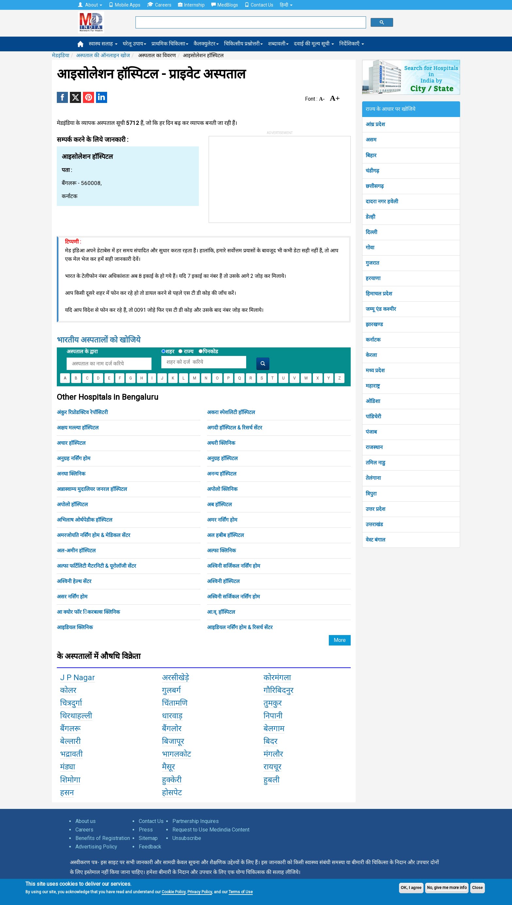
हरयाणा (373, 278)
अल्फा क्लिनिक (221, 550)
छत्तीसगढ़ (375, 186)
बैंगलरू (70, 728)
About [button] (90, 5)
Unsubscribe (186, 838)
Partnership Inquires (195, 821)
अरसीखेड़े (175, 677)
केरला (371, 355)
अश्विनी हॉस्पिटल (223, 581)
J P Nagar (77, 677)
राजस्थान (374, 447)
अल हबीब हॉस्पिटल (225, 535)
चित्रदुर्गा (71, 703)
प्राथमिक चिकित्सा (170, 44)
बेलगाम (274, 728)
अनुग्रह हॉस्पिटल (222, 458)
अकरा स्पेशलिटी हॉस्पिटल (231, 412)
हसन (67, 792)
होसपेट (172, 792)
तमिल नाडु (375, 463)
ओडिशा (373, 401)
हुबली (272, 779)
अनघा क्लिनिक (71, 474)
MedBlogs (224, 5)
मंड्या (67, 766)
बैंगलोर (172, 728)
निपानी (273, 715)
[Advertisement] (258, 177)
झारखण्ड (374, 324)
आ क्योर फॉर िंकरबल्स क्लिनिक (88, 612)
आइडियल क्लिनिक (75, 627)
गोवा (370, 247)
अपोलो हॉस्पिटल (72, 504)
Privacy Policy (199, 892)
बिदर (271, 741)
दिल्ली (371, 232)
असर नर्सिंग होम (72, 597)
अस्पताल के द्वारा (82, 351)
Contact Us (259, 5)
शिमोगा (70, 779)
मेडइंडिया (60, 55)
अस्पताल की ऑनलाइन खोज (103, 55)
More (340, 640)
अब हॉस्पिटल (219, 504)
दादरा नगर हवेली (382, 201)
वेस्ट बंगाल (375, 540)
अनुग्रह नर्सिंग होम (73, 458)
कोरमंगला (277, 677)
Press (146, 830)
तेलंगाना (373, 478)
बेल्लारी (70, 741)
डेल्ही (370, 217)
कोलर (68, 690)
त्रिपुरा (371, 494)
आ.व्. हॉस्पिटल (221, 612)
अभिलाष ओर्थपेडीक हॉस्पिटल (84, 520)
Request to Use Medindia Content (210, 830)
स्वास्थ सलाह (103, 44)
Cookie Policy (173, 892)
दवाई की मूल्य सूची (314, 44)
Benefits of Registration (102, 838)
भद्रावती (71, 754)
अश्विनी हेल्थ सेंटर (74, 581)
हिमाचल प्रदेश (379, 294)
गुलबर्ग (171, 690)
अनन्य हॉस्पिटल (221, 474)
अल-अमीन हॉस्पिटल (76, 550)
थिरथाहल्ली (76, 715)
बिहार (371, 155)
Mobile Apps (124, 5)
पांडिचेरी (373, 416)
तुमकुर (273, 703)
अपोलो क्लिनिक (222, 489)
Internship (191, 5)
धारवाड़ (172, 715)
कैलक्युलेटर (206, 44)
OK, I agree (411, 887)
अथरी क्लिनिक (221, 443)
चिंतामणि (174, 703)
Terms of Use (241, 892)
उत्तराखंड (374, 524)
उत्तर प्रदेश (375, 509)
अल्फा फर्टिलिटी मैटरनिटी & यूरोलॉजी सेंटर (96, 566)
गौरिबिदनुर (279, 690)
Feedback (150, 847)
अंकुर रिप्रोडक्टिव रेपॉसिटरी (82, 412)
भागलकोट (176, 754)
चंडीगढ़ (372, 171)
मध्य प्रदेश (375, 370)
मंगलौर (273, 754)
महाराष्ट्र (373, 386)
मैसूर (168, 766)
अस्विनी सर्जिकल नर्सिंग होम (233, 597)
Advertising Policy (96, 847)
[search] (250, 22)
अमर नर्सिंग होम (222, 520)
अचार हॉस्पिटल (71, 443)
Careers (159, 5)
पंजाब (371, 432)
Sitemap (148, 838)
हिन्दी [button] (286, 5)
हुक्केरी (172, 779)
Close (477, 887)
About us (85, 821)
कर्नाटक (373, 340)
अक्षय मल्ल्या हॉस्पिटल (78, 428)
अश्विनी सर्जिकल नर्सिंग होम (233, 566)
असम (371, 140)
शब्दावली (278, 44)
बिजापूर (173, 741)
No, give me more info (447, 887)
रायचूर (272, 766)
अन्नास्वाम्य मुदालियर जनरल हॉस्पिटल (92, 489)
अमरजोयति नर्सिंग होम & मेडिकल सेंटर (93, 535)
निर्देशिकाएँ (351, 44)
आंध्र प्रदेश (375, 124)
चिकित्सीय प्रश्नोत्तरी (243, 44)
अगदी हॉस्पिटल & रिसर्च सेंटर (234, 428)
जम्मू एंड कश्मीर (381, 309)
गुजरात (372, 263)
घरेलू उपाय (134, 44)
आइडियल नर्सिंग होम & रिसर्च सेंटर (240, 627)
